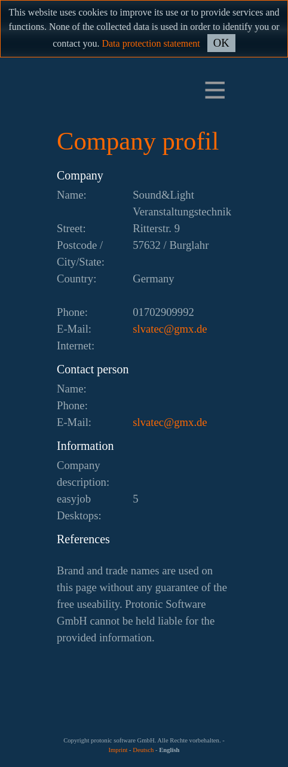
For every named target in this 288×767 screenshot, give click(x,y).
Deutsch (143, 750)
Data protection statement (151, 43)
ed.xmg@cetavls (170, 328)
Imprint (117, 750)
